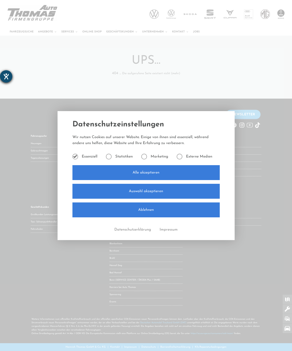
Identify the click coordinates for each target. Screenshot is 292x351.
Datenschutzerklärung (133, 230)
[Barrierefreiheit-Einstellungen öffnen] (6, 76)
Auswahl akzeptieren (146, 191)
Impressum (169, 230)
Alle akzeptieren (146, 172)
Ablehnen (146, 210)
